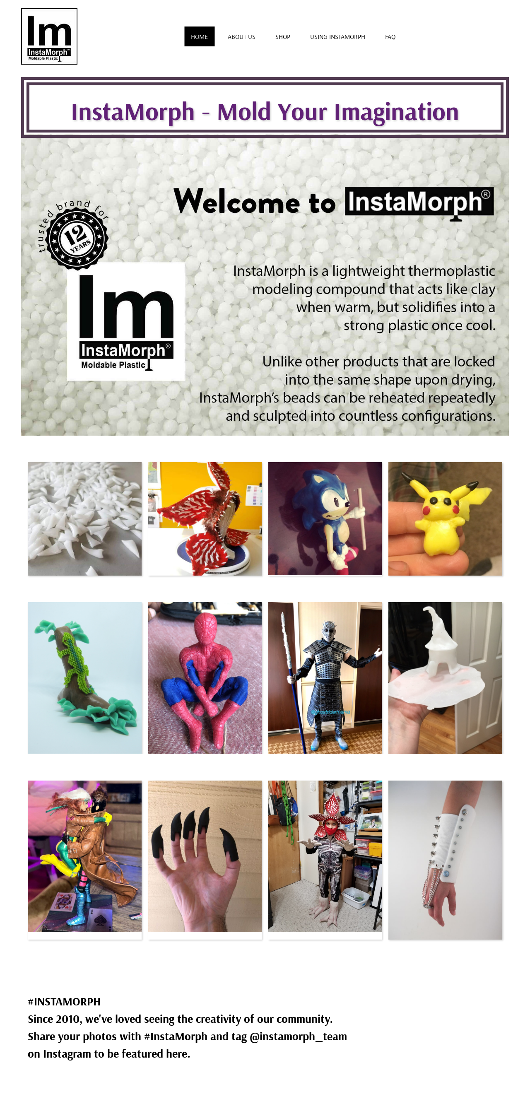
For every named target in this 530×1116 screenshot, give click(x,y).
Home (199, 36)
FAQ (390, 36)
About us (241, 36)
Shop (282, 36)
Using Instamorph (337, 36)
